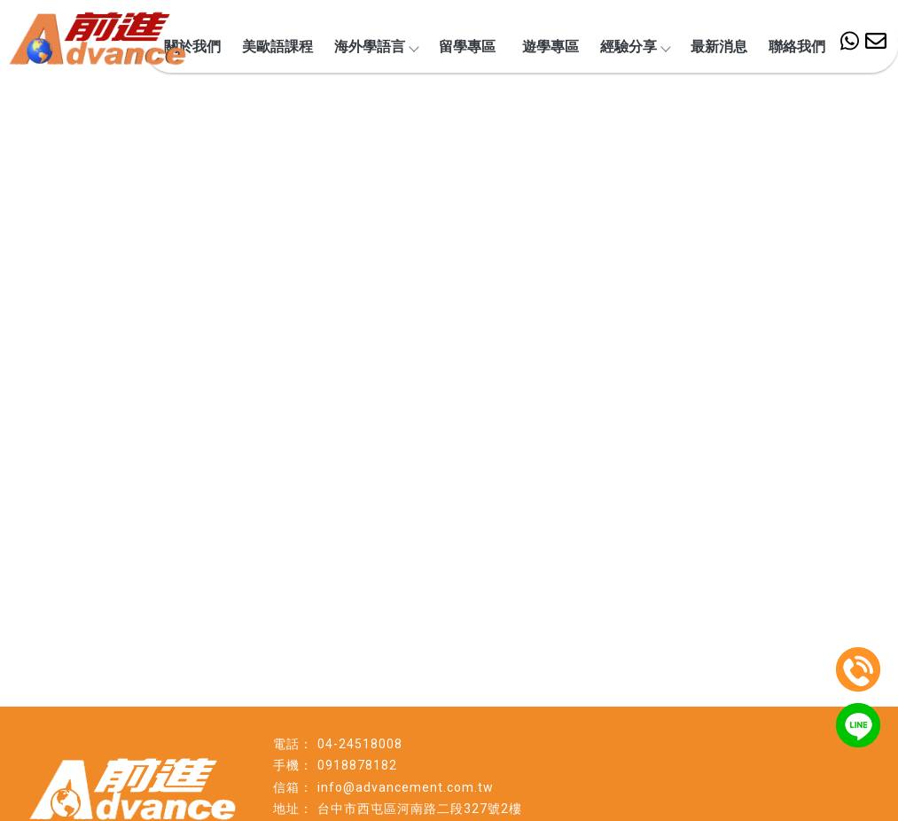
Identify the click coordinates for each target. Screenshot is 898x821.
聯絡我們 (797, 46)
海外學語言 (376, 46)
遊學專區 (550, 46)
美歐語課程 (277, 46)
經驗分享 (634, 46)
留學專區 (467, 46)
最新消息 (719, 46)
